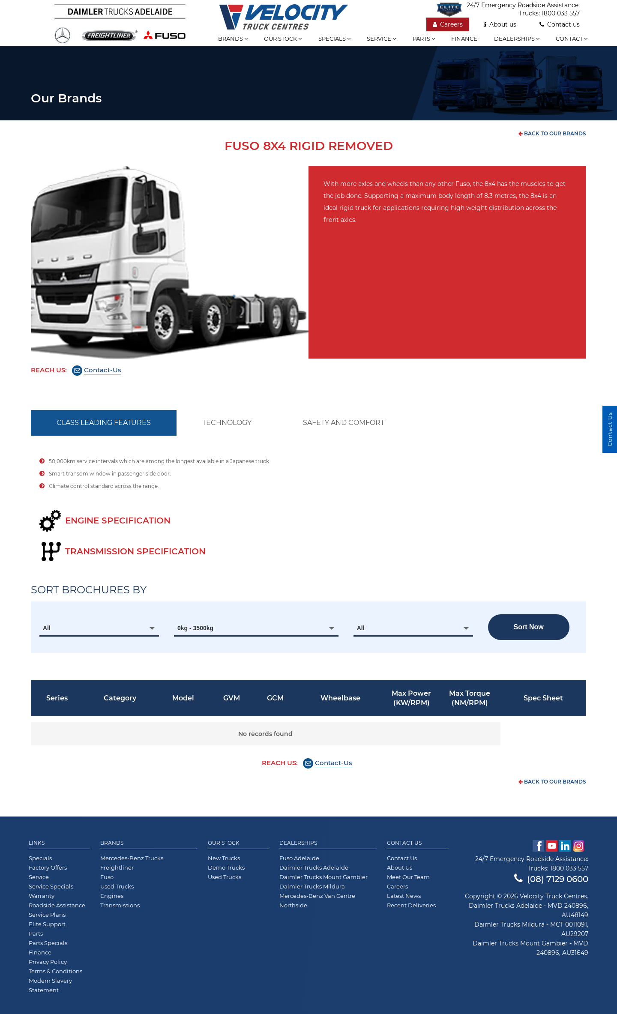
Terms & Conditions (55, 971)
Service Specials (51, 886)
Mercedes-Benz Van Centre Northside (317, 900)
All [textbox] (47, 628)
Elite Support (47, 924)
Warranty (41, 895)
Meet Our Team (408, 876)
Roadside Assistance (57, 905)
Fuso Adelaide (299, 858)
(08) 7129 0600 (551, 879)
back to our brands (552, 133)
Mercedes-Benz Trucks (131, 858)
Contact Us (404, 843)
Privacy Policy (48, 961)
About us (500, 24)
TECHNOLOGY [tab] (227, 423)
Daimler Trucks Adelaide (313, 867)
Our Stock (224, 843)
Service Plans (47, 914)
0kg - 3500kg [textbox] (195, 628)
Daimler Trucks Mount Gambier (323, 876)
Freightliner (117, 867)
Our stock (283, 38)
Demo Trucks (226, 867)
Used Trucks (117, 886)
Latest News (404, 895)
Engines (111, 895)
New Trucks (224, 858)
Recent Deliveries (411, 905)
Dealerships (516, 38)
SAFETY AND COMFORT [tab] (343, 423)
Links (37, 843)
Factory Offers (48, 867)
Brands (233, 38)
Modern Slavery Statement (50, 985)
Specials (334, 38)
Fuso (107, 876)
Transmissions (120, 905)
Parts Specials (48, 942)
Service (381, 38)
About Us (399, 867)
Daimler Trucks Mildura (312, 886)
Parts (424, 38)
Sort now (529, 627)
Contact (571, 38)
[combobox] (99, 628)
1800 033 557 (561, 13)
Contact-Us (102, 370)
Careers (448, 24)
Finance (464, 38)
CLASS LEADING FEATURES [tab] (104, 423)
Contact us (559, 24)
